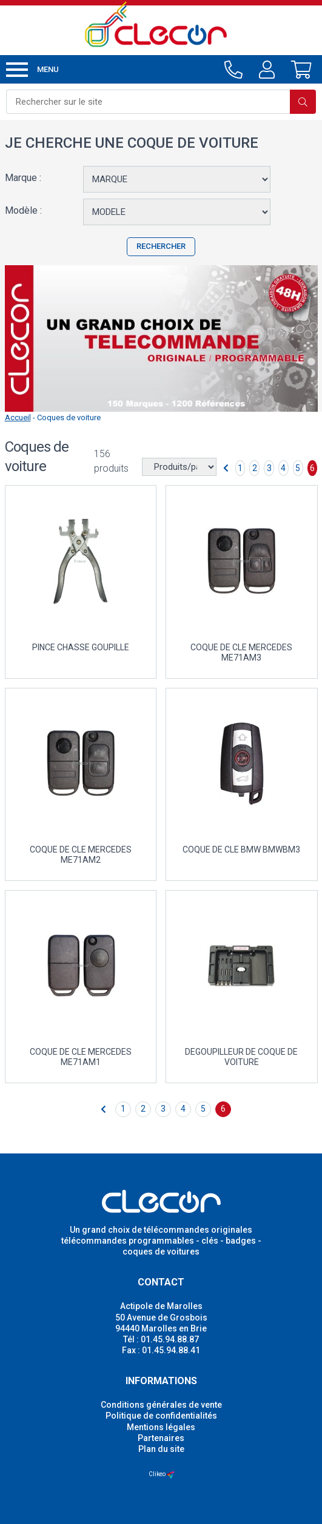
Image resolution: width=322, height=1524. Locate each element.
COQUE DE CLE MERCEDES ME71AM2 (81, 855)
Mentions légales (161, 1427)
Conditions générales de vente (161, 1405)
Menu (32, 69)
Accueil (18, 417)
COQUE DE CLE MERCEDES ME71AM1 (81, 1057)
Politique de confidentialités (161, 1415)
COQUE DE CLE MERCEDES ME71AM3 (241, 652)
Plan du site (161, 1449)
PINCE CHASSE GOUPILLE (80, 647)
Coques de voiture (69, 417)
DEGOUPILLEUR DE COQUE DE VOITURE (241, 1057)
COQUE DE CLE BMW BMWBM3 (241, 849)
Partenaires (161, 1438)
